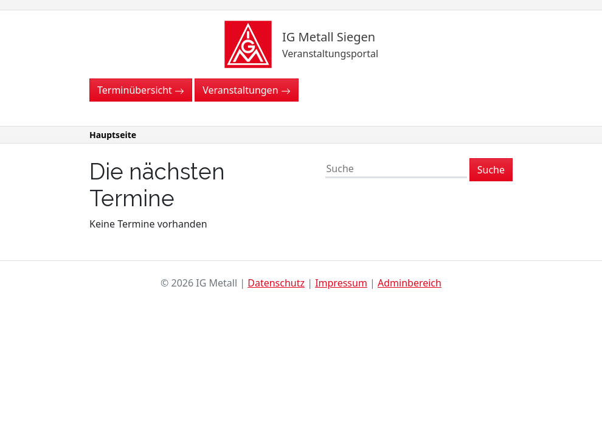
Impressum (341, 283)
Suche (491, 169)
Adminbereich (409, 283)
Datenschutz (276, 283)
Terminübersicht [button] (140, 90)
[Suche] (396, 169)
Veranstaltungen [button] (246, 90)
